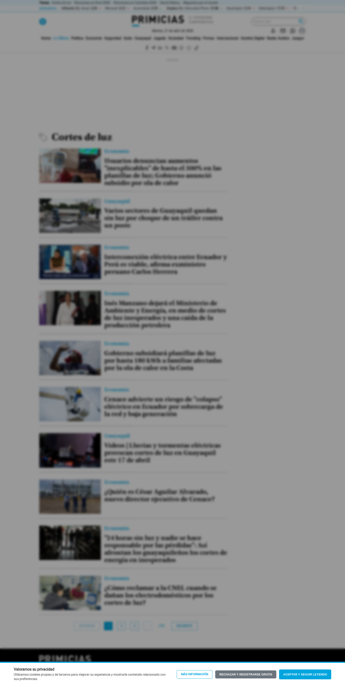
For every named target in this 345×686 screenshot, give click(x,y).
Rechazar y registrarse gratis (245, 674)
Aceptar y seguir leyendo (305, 674)
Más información (194, 674)
